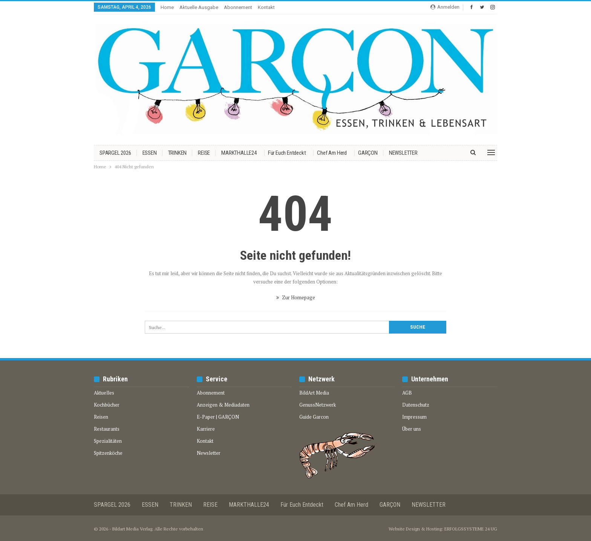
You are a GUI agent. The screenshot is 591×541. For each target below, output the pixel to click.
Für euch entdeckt (287, 152)
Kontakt (266, 7)
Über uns (411, 428)
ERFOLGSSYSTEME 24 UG (470, 529)
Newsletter (208, 453)
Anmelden (444, 7)
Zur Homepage (295, 297)
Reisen (101, 416)
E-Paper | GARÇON (218, 416)
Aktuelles (104, 392)
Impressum (414, 416)
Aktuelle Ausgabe (198, 7)
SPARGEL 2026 (115, 152)
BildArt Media (314, 392)
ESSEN (149, 152)
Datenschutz (415, 404)
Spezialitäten (108, 440)
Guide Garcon (314, 416)
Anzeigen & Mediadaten (223, 404)
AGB (407, 392)
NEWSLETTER (403, 152)
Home (167, 7)
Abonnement (238, 7)
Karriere (206, 428)
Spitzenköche (108, 453)
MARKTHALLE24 (239, 152)
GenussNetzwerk (317, 404)
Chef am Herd (332, 152)
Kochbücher (106, 404)
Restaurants (106, 428)
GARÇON (368, 152)
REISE (204, 152)
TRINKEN (177, 152)
